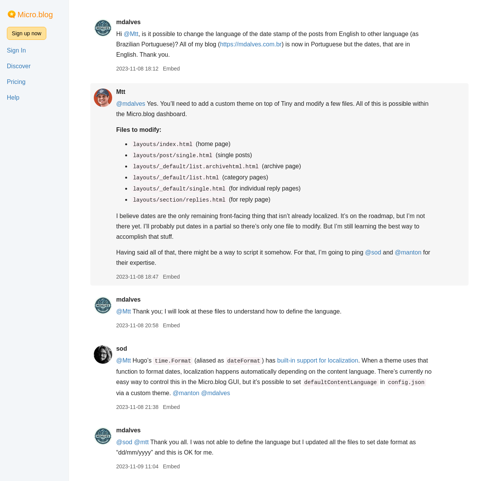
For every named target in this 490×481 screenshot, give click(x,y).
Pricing (16, 82)
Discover (19, 66)
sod (121, 348)
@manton (408, 252)
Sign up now (26, 33)
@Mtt (131, 34)
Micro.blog (35, 14)
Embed (171, 69)
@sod (373, 252)
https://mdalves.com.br (251, 44)
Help (13, 97)
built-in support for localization (317, 360)
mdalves (128, 22)
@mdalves (130, 103)
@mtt (141, 442)
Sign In (16, 50)
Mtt (120, 92)
